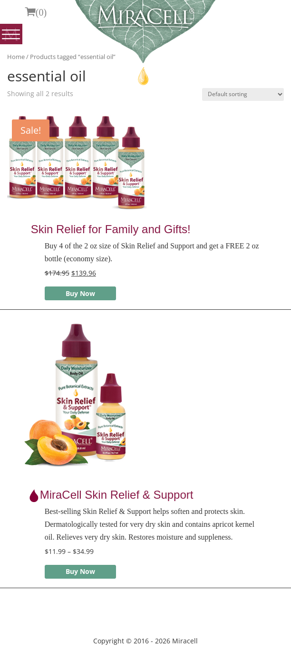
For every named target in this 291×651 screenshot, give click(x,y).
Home (16, 56)
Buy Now (80, 293)
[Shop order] (243, 94)
